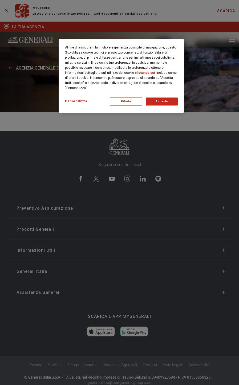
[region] (121, 76)
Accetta (162, 101)
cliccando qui (145, 73)
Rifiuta (126, 101)
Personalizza (76, 101)
